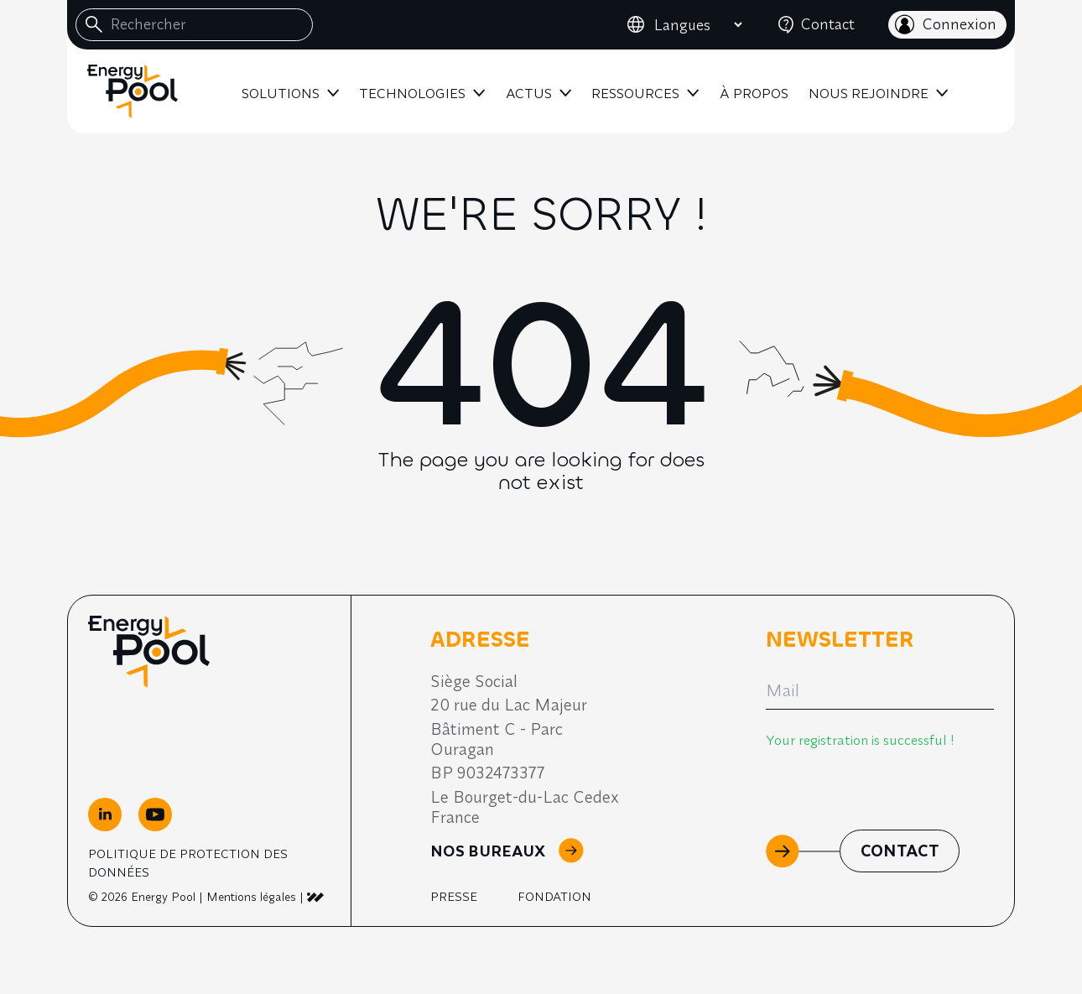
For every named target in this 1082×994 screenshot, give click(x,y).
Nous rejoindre (869, 92)
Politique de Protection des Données (188, 863)
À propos (754, 92)
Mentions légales (251, 896)
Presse (453, 896)
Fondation (554, 896)
